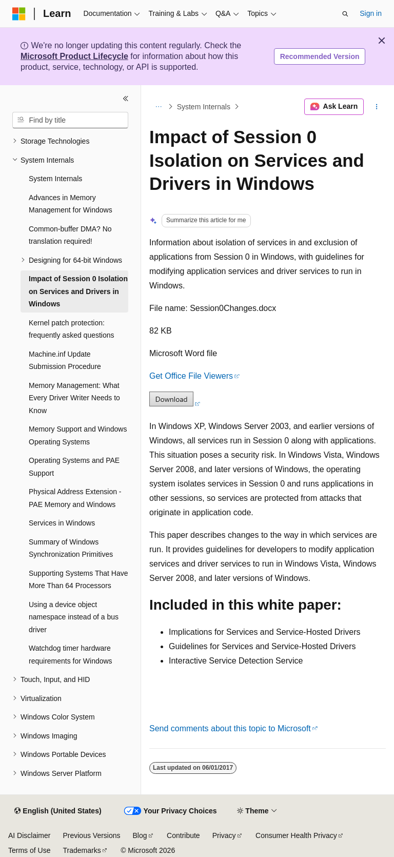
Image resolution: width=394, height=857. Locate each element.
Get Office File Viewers (191, 376)
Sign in (371, 13)
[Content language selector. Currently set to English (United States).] (57, 811)
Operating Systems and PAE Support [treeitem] (74, 466)
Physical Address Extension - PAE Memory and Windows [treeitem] (75, 498)
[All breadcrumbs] (158, 107)
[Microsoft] (19, 14)
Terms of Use (29, 850)
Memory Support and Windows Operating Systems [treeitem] (78, 435)
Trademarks (82, 850)
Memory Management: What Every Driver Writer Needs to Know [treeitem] (74, 398)
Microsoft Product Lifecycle (74, 56)
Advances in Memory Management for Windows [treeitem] (70, 204)
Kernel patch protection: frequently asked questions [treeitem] (71, 329)
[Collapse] (125, 98)
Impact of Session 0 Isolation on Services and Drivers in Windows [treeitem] (78, 291)
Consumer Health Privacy (296, 835)
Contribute (183, 835)
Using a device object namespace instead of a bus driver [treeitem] (74, 617)
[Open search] (345, 14)
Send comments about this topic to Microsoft (230, 728)
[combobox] (70, 120)
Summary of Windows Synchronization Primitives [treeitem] (71, 548)
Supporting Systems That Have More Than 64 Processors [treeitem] (78, 579)
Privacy (224, 835)
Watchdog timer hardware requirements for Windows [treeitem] (70, 654)
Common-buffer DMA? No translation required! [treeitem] (70, 235)
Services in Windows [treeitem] (62, 523)
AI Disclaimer (29, 835)
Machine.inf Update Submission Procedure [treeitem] (65, 360)
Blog (140, 835)
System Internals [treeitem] (55, 178)
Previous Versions (91, 835)
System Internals (203, 107)
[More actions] (377, 107)
